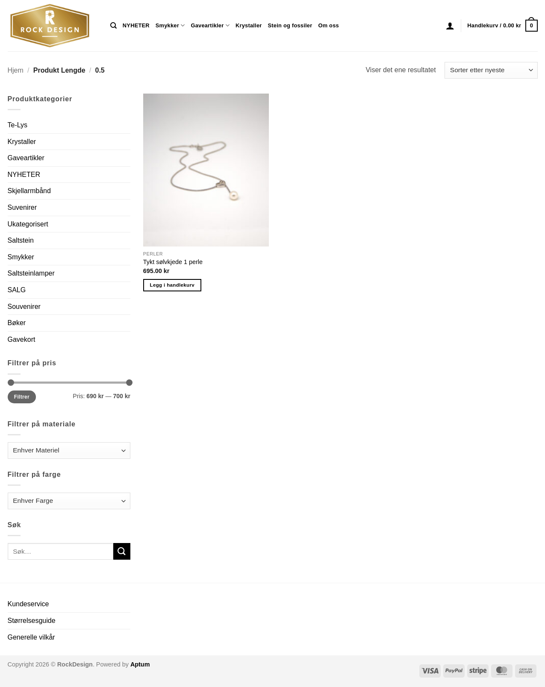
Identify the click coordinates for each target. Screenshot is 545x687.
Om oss (328, 25)
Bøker (17, 322)
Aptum (140, 664)
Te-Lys (18, 125)
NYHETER (136, 25)
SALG (17, 290)
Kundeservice (28, 604)
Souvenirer (24, 306)
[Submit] (121, 551)
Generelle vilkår (31, 637)
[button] (450, 25)
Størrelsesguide (32, 620)
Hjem (16, 70)
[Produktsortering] (491, 70)
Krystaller (249, 25)
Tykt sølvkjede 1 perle (173, 261)
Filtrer (21, 397)
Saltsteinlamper (31, 273)
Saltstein (21, 240)
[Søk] (113, 26)
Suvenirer (22, 207)
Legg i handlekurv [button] (172, 285)
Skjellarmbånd (29, 190)
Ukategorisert (28, 224)
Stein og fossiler (290, 25)
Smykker (170, 25)
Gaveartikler (210, 25)
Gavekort (21, 339)
